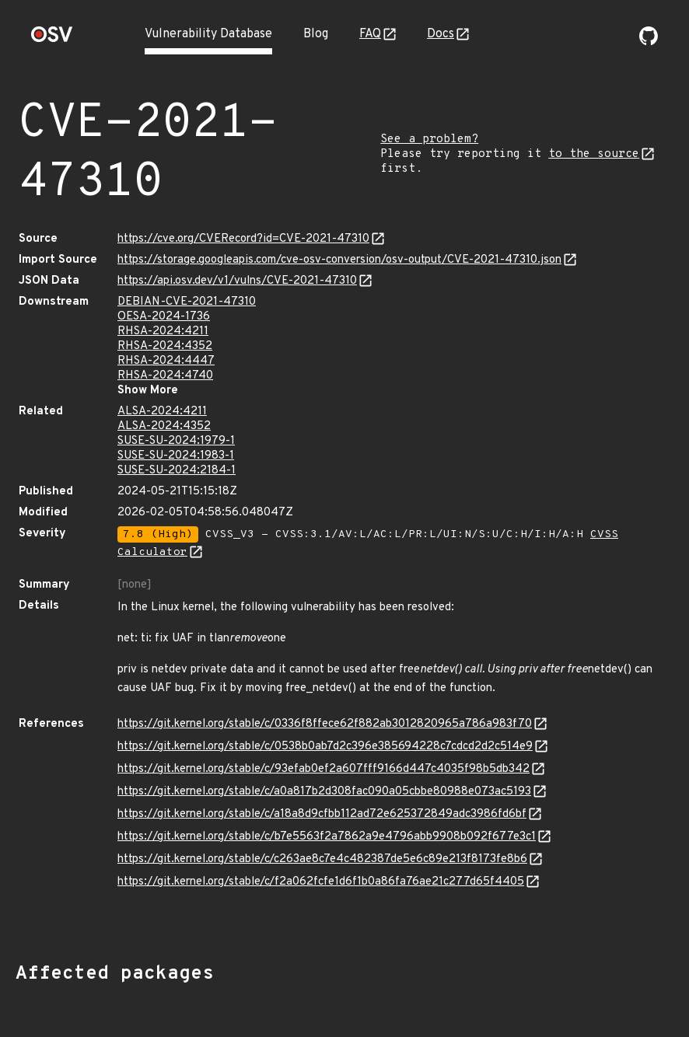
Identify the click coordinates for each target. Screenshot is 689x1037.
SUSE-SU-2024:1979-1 (176, 441)
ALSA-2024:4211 (162, 411)
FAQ (370, 34)
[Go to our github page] (648, 42)
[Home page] (52, 39)
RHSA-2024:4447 (166, 361)
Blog (315, 34)
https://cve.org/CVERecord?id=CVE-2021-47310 (243, 239)
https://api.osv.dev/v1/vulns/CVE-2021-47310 (237, 281)
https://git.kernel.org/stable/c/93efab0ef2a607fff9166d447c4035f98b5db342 (323, 769)
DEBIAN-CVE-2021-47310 (186, 302)
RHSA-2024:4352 (164, 346)
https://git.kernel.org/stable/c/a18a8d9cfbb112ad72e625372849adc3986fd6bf (321, 814)
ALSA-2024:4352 (164, 426)
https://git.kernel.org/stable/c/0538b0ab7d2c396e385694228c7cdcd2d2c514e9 (325, 746)
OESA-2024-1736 (163, 316)
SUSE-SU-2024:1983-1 (175, 456)
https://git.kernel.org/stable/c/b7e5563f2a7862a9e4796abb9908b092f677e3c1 (326, 836)
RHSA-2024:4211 (162, 331)
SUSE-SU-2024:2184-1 (176, 470)
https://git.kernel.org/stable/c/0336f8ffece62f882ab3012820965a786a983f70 (324, 724)
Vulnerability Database (208, 34)
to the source (593, 154)
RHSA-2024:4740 (165, 375)
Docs (440, 34)
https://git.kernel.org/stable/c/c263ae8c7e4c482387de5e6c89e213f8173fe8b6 (322, 859)
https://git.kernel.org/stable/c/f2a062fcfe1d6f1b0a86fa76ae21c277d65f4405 (320, 882)
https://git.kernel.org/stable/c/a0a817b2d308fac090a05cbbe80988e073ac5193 (324, 791)
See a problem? (429, 139)
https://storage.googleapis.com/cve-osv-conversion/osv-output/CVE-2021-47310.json (339, 260)
